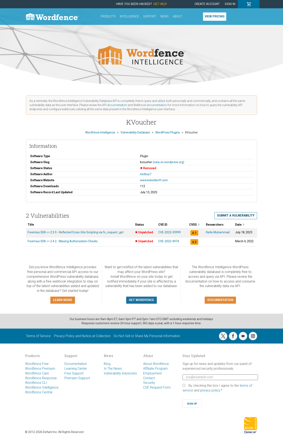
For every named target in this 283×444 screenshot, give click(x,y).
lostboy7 (145, 174)
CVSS (194, 224)
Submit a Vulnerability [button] (235, 215)
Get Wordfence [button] (141, 300)
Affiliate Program (155, 369)
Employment (152, 373)
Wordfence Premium (40, 369)
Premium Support (77, 378)
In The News (113, 369)
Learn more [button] (62, 300)
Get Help (160, 4)
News (164, 16)
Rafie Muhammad (218, 232)
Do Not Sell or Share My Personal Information (147, 336)
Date (239, 224)
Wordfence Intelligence (42, 387)
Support (149, 16)
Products (108, 16)
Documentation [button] (220, 300)
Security (149, 383)
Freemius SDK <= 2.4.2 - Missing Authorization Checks (63, 241)
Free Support (73, 373)
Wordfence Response (41, 378)
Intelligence (129, 16)
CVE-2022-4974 (168, 241)
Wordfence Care (37, 373)
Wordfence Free (37, 364)
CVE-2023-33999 (169, 232)
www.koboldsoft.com (154, 180)
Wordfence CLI (36, 383)
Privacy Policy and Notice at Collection (82, 336)
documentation (117, 105)
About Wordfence (156, 364)
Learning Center (75, 369)
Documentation (75, 364)
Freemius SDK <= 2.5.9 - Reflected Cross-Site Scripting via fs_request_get (75, 232)
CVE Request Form (157, 387)
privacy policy (210, 390)
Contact (149, 378)
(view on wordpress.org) (168, 162)
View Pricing (215, 16)
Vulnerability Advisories (120, 373)
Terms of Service (38, 336)
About (177, 16)
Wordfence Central (38, 392)
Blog (107, 364)
